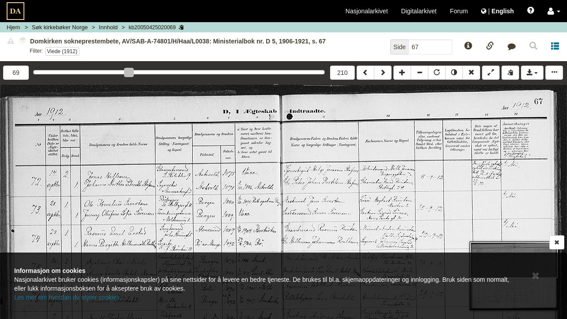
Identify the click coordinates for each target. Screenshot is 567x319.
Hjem (13, 27)
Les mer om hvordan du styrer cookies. (67, 297)
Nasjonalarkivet (367, 11)
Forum (459, 11)
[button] (554, 11)
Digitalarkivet (419, 11)
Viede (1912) (62, 51)
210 (342, 72)
